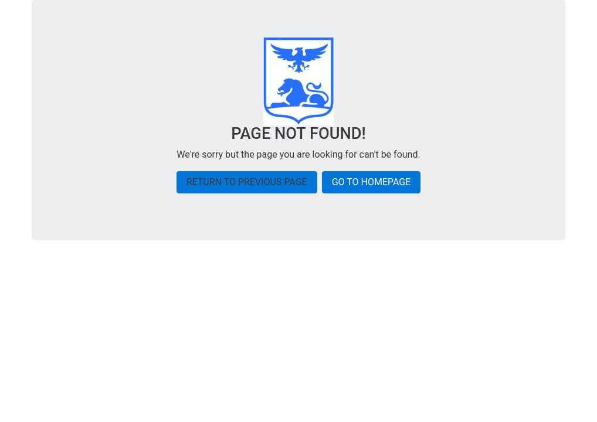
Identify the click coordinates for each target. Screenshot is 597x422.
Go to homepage (371, 182)
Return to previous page (246, 182)
